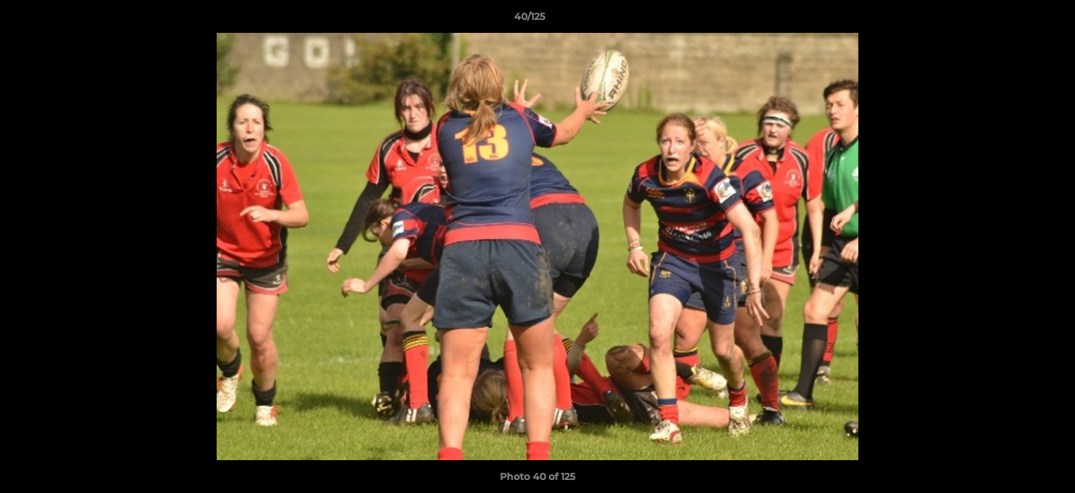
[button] (1017, 20)
